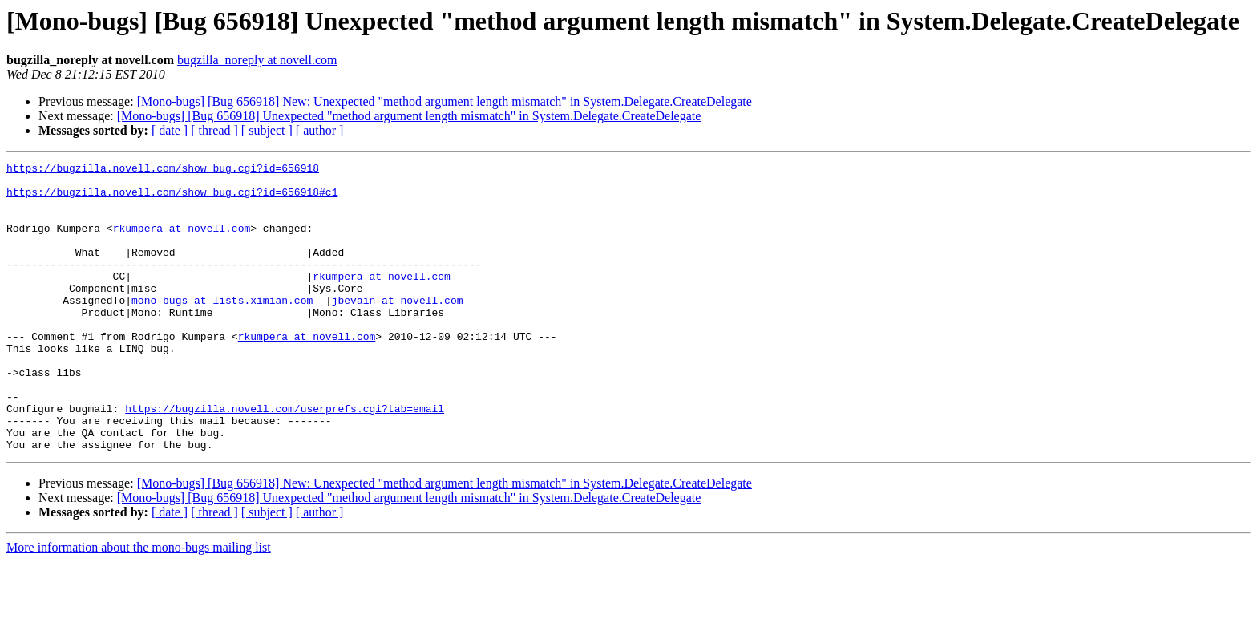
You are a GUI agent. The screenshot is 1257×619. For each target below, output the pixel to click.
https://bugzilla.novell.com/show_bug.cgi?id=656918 (162, 170)
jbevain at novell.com (397, 329)
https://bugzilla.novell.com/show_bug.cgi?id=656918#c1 (171, 199)
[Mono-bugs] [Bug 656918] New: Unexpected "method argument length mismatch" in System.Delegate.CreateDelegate (444, 101)
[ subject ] (267, 130)
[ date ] (170, 130)
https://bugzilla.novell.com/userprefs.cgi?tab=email (284, 458)
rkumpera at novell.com (182, 242)
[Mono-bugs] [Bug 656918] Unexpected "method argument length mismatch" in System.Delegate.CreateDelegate (409, 116)
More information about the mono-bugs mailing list (138, 605)
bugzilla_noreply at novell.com (257, 60)
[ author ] (320, 130)
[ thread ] (214, 130)
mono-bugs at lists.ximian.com (222, 329)
